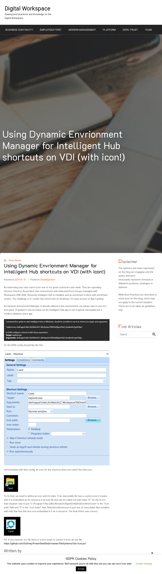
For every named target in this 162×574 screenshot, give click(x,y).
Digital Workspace (27, 8)
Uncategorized (47, 279)
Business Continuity (19, 29)
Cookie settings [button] (144, 563)
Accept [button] (81, 569)
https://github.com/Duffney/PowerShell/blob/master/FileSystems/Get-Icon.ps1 (45, 543)
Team (148, 29)
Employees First (51, 29)
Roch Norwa (15, 260)
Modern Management (82, 29)
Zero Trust (130, 29)
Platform (109, 29)
